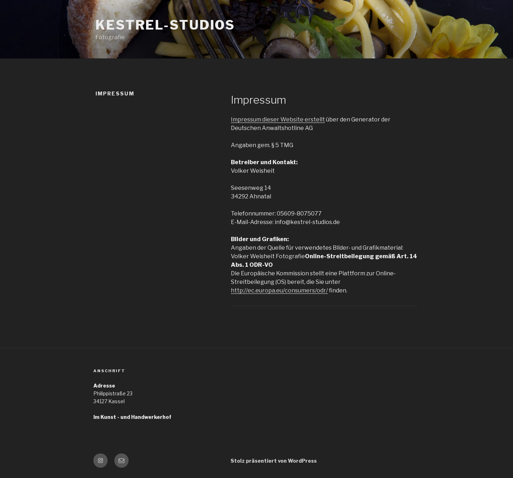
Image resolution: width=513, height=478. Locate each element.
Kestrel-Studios (165, 25)
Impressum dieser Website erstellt (278, 119)
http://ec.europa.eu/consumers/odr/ (279, 290)
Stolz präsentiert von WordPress (273, 461)
